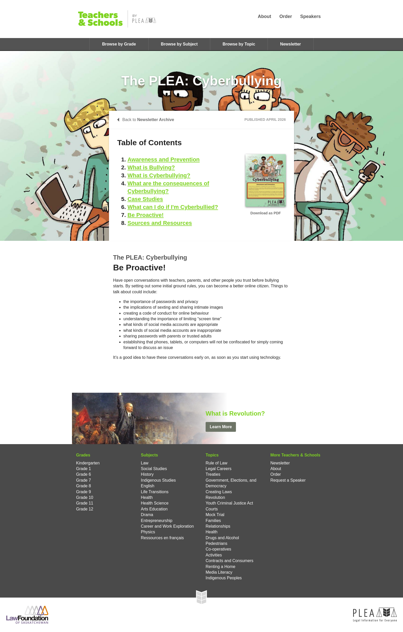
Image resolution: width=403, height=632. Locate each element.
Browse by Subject (179, 44)
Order (285, 16)
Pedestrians (216, 543)
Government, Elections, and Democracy (231, 483)
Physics (148, 532)
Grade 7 (83, 480)
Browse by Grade (119, 44)
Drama (147, 514)
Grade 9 (83, 492)
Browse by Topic (239, 44)
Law (144, 463)
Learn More (221, 427)
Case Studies (145, 199)
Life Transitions (155, 492)
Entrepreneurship (156, 520)
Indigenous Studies (158, 480)
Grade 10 (84, 497)
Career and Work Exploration (167, 526)
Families (213, 520)
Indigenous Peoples (224, 578)
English (147, 486)
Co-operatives (218, 549)
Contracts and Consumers (229, 560)
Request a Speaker (288, 480)
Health (147, 497)
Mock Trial (215, 514)
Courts (212, 509)
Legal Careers (219, 468)
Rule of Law (216, 463)
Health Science (155, 503)
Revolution (215, 497)
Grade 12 (84, 509)
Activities (214, 555)
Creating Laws (219, 492)
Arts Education (154, 509)
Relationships (218, 526)
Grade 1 (83, 468)
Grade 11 (84, 503)
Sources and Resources (159, 223)
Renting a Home (220, 566)
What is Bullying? (151, 167)
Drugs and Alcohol (222, 538)
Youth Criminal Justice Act (229, 503)
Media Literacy (219, 572)
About (264, 16)
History (147, 474)
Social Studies (154, 468)
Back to (145, 119)
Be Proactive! (145, 215)
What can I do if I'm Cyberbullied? (172, 207)
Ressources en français (162, 538)
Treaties (213, 474)
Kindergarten (88, 463)
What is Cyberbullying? (158, 175)
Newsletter (290, 44)
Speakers (310, 16)
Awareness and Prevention (163, 159)
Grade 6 (83, 474)
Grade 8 (83, 486)
